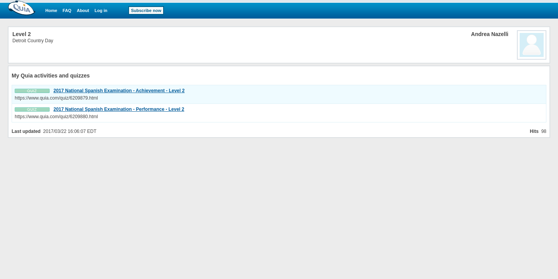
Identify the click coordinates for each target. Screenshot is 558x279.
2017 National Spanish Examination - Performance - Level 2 (118, 109)
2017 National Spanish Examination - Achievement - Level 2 (118, 90)
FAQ (67, 10)
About (83, 10)
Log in (101, 10)
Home (51, 10)
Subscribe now (146, 10)
